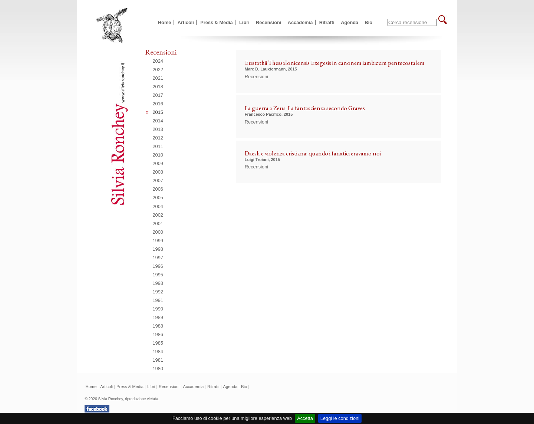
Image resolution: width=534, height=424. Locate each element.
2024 (158, 61)
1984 (158, 351)
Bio (369, 22)
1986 (158, 334)
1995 (158, 274)
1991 (158, 300)
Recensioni (268, 22)
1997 (158, 257)
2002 (158, 215)
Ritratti (326, 22)
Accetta (305, 418)
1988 (158, 326)
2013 (158, 129)
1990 (158, 309)
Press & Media (216, 22)
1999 (158, 240)
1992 (158, 292)
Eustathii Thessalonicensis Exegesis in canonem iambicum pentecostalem (335, 63)
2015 (158, 112)
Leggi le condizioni (339, 418)
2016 (158, 103)
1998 (158, 249)
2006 (158, 189)
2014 (158, 121)
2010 (158, 155)
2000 (158, 232)
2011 (158, 146)
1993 (158, 283)
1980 (158, 368)
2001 (158, 223)
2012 (158, 138)
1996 (158, 266)
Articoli (186, 22)
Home (164, 22)
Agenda (349, 22)
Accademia (300, 22)
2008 (158, 172)
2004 (158, 206)
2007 (158, 180)
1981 (158, 360)
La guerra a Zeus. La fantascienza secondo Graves (305, 108)
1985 (158, 343)
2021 (158, 78)
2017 (158, 95)
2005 (158, 197)
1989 (158, 317)
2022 (158, 69)
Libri (244, 22)
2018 (158, 86)
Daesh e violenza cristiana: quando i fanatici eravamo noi (313, 153)
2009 (158, 163)
